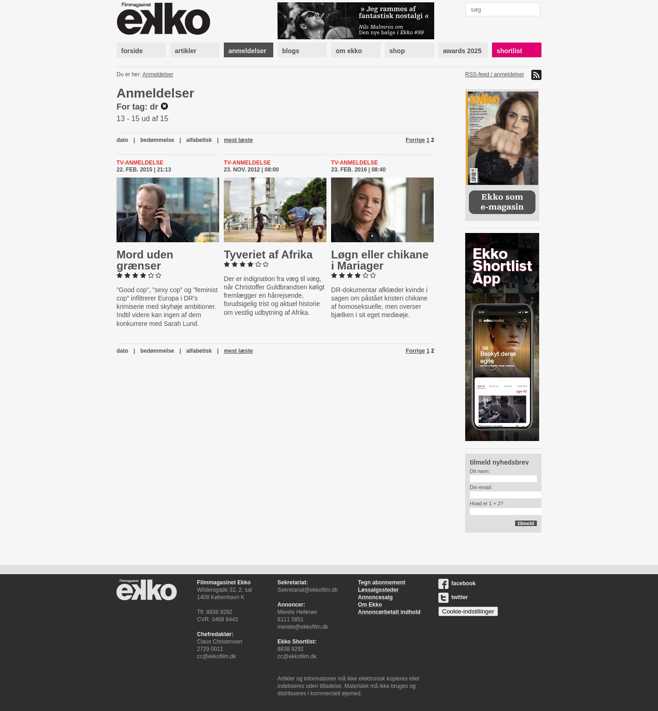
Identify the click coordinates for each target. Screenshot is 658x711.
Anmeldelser (157, 74)
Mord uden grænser (145, 260)
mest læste (238, 140)
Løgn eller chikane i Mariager (380, 260)
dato (122, 140)
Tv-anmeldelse (140, 162)
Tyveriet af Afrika (268, 254)
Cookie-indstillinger (468, 611)
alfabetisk (199, 140)
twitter (453, 597)
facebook (457, 583)
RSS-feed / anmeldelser (494, 74)
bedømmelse (157, 140)
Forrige (415, 140)
